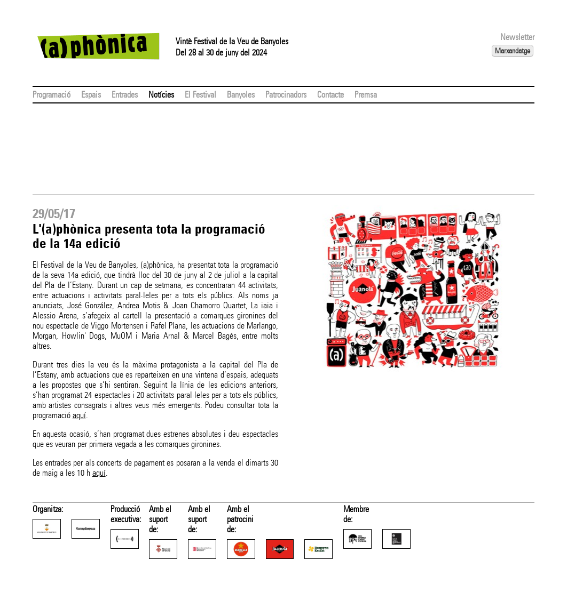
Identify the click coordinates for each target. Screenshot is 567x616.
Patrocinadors (285, 95)
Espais (91, 95)
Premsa (366, 95)
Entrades (125, 95)
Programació (51, 95)
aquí (79, 415)
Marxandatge (512, 50)
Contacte (330, 95)
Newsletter (517, 37)
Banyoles (241, 95)
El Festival (200, 95)
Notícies (161, 95)
